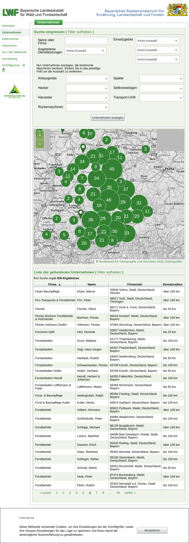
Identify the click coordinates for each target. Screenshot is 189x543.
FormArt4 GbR (45, 332)
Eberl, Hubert (86, 485)
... (110, 492)
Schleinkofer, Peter (89, 418)
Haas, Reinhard (87, 451)
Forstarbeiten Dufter (48, 370)
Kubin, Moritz (85, 402)
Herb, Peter (84, 476)
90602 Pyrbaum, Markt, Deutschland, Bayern (134, 410)
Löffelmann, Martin (89, 386)
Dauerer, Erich (86, 444)
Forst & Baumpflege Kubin (52, 402)
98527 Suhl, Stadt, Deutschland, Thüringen (131, 300)
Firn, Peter (84, 300)
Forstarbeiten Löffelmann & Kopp (53, 386)
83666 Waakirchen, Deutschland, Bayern (132, 418)
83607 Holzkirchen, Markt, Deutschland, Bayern (127, 332)
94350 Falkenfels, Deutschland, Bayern (131, 378)
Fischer (40, 309)
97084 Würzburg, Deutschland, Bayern (135, 324)
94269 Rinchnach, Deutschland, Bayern (131, 386)
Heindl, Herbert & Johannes (88, 378)
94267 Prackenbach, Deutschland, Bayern (133, 349)
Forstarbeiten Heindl (48, 378)
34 (118, 492)
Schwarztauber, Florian (92, 365)
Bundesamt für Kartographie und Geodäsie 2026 (131, 261)
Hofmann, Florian (88, 324)
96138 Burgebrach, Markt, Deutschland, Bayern (127, 427)
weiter (130, 492)
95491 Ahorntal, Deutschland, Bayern (134, 451)
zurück (46, 492)
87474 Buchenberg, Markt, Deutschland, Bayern (127, 476)
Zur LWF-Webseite (14, 52)
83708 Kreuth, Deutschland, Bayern (133, 365)
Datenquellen (174, 261)
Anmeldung (9, 58)
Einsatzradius (172, 284)
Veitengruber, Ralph (90, 395)
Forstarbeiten (44, 340)
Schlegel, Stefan (88, 459)
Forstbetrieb (43, 410)
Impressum (9, 45)
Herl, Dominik (86, 332)
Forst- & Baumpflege (49, 395)
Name (92, 284)
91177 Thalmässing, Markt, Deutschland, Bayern (128, 340)
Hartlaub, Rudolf (88, 358)
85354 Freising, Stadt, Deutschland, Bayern (134, 395)
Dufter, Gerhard (87, 370)
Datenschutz (10, 39)
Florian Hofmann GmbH (51, 324)
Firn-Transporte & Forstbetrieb (55, 300)
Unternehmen (11, 32)
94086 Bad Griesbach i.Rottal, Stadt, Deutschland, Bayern (134, 436)
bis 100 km (170, 340)
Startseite (8, 25)
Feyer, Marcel (86, 291)
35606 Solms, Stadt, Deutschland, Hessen (132, 291)
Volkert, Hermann (88, 410)
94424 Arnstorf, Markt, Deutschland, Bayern (134, 317)
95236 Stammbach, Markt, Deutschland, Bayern (127, 459)
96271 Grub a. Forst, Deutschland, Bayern (133, 309)
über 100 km (171, 291)
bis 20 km (169, 309)
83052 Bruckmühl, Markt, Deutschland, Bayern (135, 467)
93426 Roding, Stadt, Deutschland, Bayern (133, 444)
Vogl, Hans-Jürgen (89, 349)
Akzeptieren (152, 530)
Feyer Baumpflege (47, 291)
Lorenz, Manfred (88, 436)
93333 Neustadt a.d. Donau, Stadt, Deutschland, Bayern (133, 485)
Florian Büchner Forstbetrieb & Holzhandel (54, 317)
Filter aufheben (80, 32)
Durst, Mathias (86, 340)
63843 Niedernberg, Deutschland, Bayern (132, 358)
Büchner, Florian (88, 317)
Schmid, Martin (87, 467)
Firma (52, 284)
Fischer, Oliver (86, 309)
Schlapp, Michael (88, 427)
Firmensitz (134, 284)
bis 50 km (169, 358)
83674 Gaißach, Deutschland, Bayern (135, 402)
